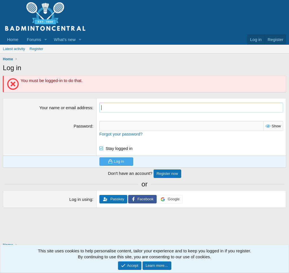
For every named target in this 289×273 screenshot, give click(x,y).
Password (83, 126)
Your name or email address (65, 107)
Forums (34, 39)
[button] (46, 39)
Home (12, 39)
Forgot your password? (121, 134)
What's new (65, 39)
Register (36, 49)
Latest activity (14, 49)
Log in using (80, 199)
